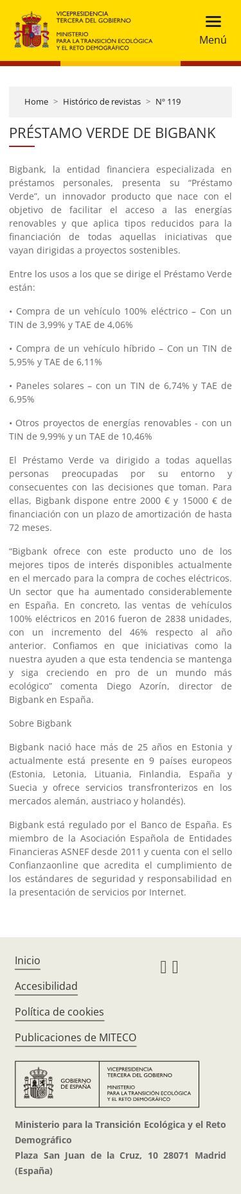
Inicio (27, 960)
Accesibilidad (46, 986)
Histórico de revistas (102, 101)
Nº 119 (168, 101)
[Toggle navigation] (209, 30)
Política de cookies (59, 1012)
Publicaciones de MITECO (75, 1037)
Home (36, 101)
